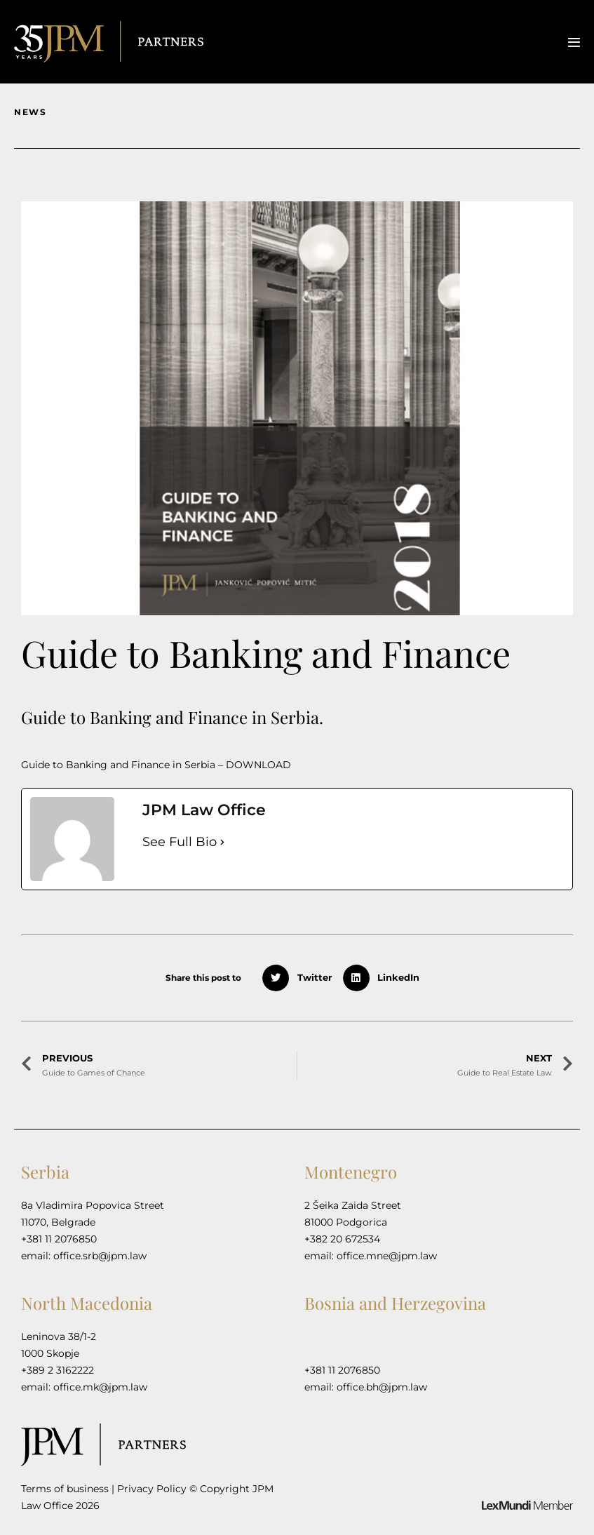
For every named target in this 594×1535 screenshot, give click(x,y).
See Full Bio (179, 842)
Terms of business (65, 1488)
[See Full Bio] (222, 842)
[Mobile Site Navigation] (574, 42)
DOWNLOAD (258, 764)
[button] (301, 978)
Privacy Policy (152, 1488)
